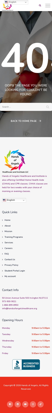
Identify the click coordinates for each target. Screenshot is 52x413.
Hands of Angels (29, 385)
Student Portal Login (15, 270)
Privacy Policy (11, 265)
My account (10, 276)
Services (9, 242)
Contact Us (10, 259)
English (9, 200)
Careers (8, 248)
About (8, 225)
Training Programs (14, 237)
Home (7, 220)
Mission (8, 231)
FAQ (7, 253)
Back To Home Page (24, 121)
